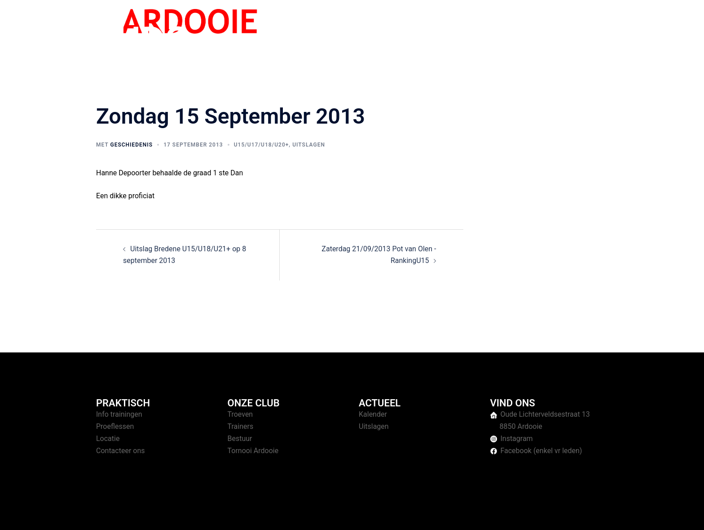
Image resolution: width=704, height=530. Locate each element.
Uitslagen (308, 145)
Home (438, 31)
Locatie (107, 438)
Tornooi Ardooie (253, 450)
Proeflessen (115, 426)
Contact (591, 31)
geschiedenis (131, 145)
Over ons (554, 31)
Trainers (241, 426)
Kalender (373, 414)
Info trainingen (119, 414)
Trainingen (473, 31)
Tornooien (516, 31)
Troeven (240, 414)
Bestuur (240, 438)
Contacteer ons (120, 450)
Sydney (270, 514)
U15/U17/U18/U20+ (261, 145)
